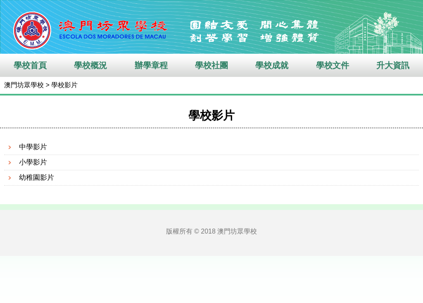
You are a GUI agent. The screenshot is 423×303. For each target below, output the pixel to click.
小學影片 (33, 162)
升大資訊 (392, 65)
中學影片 (33, 147)
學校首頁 (30, 65)
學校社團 (211, 65)
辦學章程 (151, 65)
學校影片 (64, 84)
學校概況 (90, 65)
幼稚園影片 (36, 177)
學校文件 (332, 65)
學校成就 (271, 65)
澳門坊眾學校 (24, 84)
